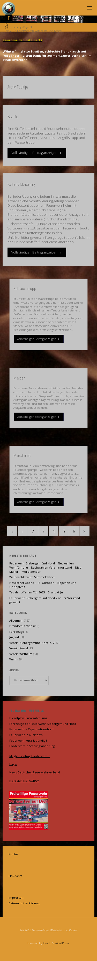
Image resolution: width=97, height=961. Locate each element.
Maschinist (22, 455)
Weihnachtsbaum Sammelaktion (32, 577)
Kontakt (14, 854)
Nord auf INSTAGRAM (24, 781)
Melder (19, 378)
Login (13, 764)
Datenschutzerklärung (24, 903)
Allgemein (16, 620)
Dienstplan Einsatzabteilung (28, 718)
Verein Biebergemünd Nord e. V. (32, 643)
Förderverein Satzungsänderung (32, 746)
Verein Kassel (18, 648)
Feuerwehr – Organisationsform (31, 729)
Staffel (13, 117)
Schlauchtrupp (25, 288)
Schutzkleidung (21, 184)
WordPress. (62, 943)
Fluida (46, 943)
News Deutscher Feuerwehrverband (34, 772)
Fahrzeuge (16, 632)
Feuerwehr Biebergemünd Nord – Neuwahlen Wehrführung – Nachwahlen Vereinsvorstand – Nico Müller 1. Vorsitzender (45, 567)
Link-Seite (16, 876)
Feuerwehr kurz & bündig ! (28, 740)
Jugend (14, 637)
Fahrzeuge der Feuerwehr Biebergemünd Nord (42, 724)
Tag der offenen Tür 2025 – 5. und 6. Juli (36, 592)
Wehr (13, 659)
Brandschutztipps (21, 626)
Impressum (16, 897)
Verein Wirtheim (20, 654)
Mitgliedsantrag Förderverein (29, 756)
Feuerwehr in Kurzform (26, 735)
